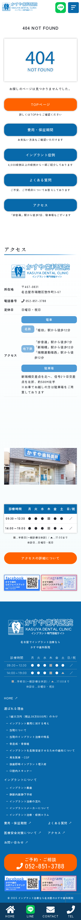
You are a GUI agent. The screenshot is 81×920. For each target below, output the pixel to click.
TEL (71, 911)
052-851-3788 (20, 778)
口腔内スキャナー (21, 771)
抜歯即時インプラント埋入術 (28, 764)
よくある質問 (40, 884)
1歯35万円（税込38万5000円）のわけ (34, 716)
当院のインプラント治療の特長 (29, 737)
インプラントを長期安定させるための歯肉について (42, 750)
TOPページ (40, 104)
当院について (18, 730)
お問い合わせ (61, 778)
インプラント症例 (41, 154)
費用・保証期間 (41, 869)
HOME (10, 911)
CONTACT (51, 911)
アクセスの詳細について (40, 558)
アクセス (41, 898)
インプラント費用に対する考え (29, 723)
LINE (30, 911)
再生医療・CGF (20, 757)
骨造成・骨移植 (19, 743)
